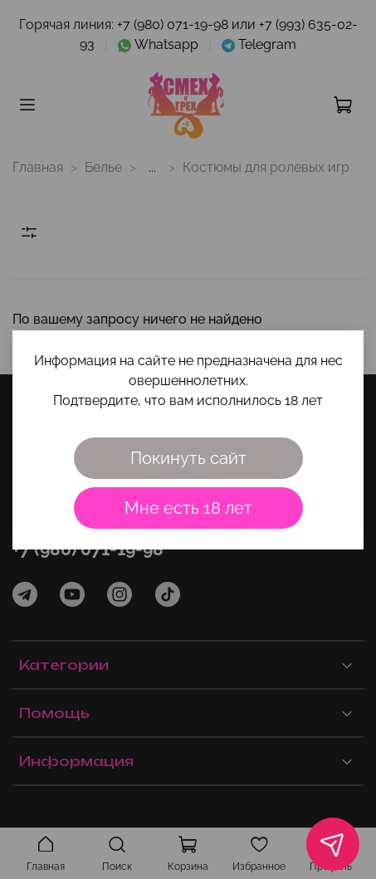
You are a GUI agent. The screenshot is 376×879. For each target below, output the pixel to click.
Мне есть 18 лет (188, 508)
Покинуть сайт (188, 458)
